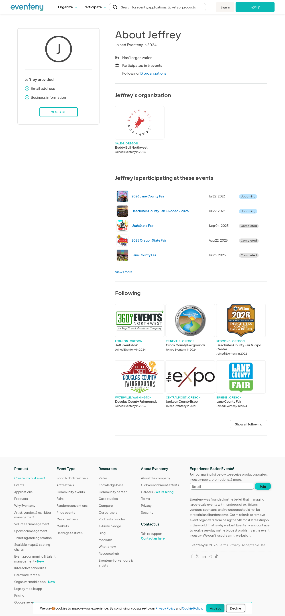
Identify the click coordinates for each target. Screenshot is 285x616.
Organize (67, 7)
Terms (145, 499)
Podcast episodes (112, 519)
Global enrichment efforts (160, 485)
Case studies (108, 499)
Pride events (66, 512)
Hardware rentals (27, 575)
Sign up (255, 7)
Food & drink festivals (72, 478)
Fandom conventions (72, 505)
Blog (102, 533)
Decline (235, 608)
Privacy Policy (165, 608)
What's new (107, 546)
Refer (103, 478)
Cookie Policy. (192, 608)
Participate (94, 7)
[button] (67, 7)
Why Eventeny (24, 505)
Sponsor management (30, 531)
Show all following (248, 424)
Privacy (146, 505)
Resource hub (109, 553)
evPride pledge (110, 526)
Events (19, 485)
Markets (63, 526)
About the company (155, 478)
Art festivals (65, 485)
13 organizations (152, 73)
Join (263, 486)
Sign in (225, 7)
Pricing (19, 595)
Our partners (108, 512)
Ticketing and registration (33, 538)
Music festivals (67, 519)
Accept (215, 608)
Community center (113, 492)
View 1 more (123, 272)
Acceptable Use (253, 545)
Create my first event (29, 478)
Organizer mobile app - (34, 582)
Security (147, 512)
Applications (23, 492)
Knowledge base (111, 485)
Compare (106, 505)
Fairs (60, 499)
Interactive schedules (30, 568)
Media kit (105, 540)
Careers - (158, 492)
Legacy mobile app (28, 589)
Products (21, 499)
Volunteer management (31, 524)
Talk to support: (160, 536)
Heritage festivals (70, 533)
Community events (71, 492)
